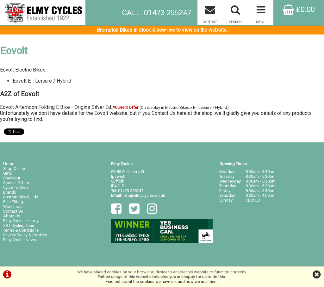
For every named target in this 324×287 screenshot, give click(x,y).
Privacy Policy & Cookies (25, 235)
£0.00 (299, 9)
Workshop (12, 206)
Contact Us (164, 113)
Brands (9, 192)
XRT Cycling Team (19, 225)
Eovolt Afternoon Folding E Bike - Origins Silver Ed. (56, 107)
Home (8, 163)
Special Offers (16, 182)
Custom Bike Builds (20, 197)
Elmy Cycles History (21, 220)
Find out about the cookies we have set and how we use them (162, 281)
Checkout (11, 178)
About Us (11, 216)
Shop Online (14, 168)
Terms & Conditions (21, 230)
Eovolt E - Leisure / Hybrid (42, 81)
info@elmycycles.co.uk (144, 195)
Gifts (7, 173)
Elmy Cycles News (19, 239)
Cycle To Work (15, 187)
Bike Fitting (13, 201)
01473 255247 (130, 190)
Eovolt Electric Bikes (23, 70)
